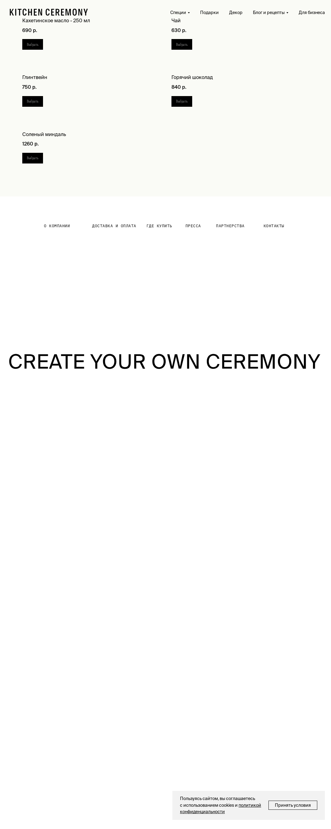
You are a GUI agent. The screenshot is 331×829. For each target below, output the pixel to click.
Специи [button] (178, 12)
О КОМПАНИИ (57, 225)
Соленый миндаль (44, 134)
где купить (159, 225)
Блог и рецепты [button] (269, 12)
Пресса (193, 225)
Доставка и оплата (114, 225)
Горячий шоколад (192, 77)
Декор (236, 12)
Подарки (209, 12)
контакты (274, 225)
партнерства (230, 225)
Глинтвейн (34, 77)
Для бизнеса (312, 12)
